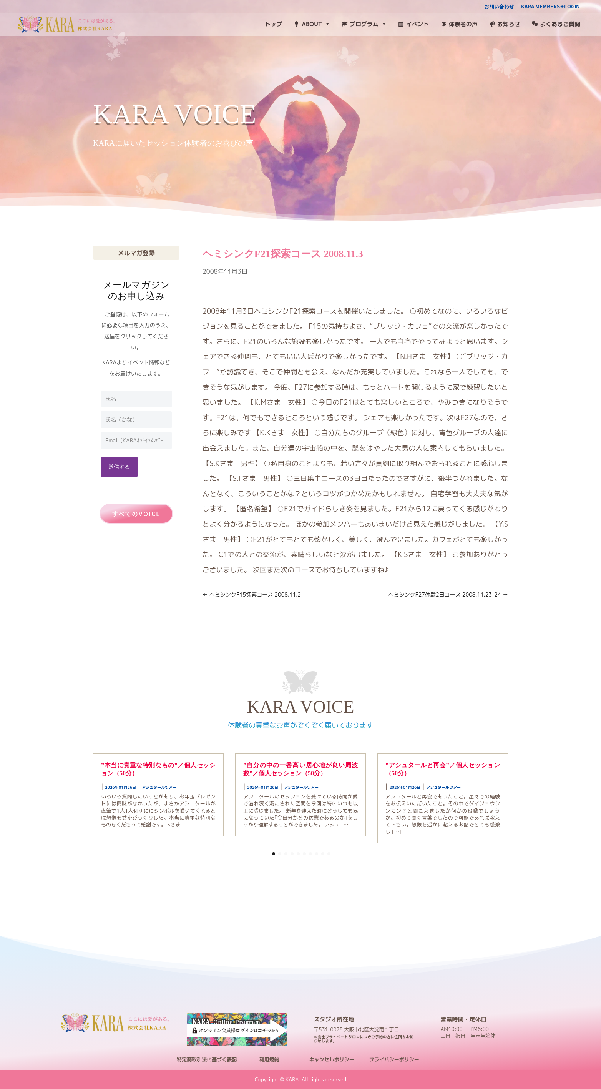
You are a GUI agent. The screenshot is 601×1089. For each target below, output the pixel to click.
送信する (119, 466)
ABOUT (316, 24)
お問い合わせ (499, 7)
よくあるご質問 (560, 24)
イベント (417, 24)
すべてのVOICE (136, 513)
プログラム (368, 24)
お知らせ (508, 24)
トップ (273, 24)
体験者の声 (463, 24)
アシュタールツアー (159, 787)
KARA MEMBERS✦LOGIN (550, 7)
